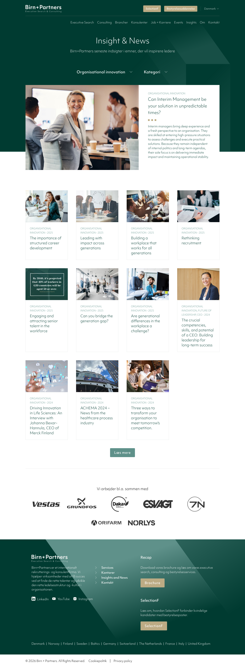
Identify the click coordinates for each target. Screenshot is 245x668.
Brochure (152, 583)
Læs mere (122, 452)
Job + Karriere (161, 22)
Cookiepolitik (98, 661)
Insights (191, 22)
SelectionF (152, 8)
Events (178, 22)
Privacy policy (123, 661)
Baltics (95, 644)
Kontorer (104, 573)
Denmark (38, 644)
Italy (181, 644)
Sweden (81, 644)
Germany (109, 644)
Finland (68, 644)
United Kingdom (199, 644)
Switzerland (128, 644)
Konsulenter (139, 22)
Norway (53, 644)
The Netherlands (150, 644)
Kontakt (214, 22)
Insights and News (111, 578)
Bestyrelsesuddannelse (181, 8)
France (170, 644)
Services (103, 568)
